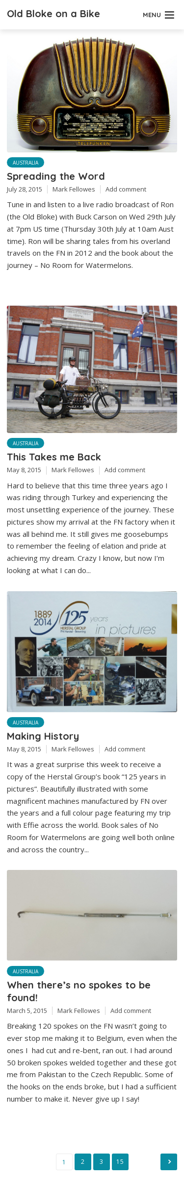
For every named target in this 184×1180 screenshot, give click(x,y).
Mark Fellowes (74, 189)
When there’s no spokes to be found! (79, 991)
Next (168, 1162)
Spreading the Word (56, 176)
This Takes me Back (54, 457)
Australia (25, 162)
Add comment (125, 189)
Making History (43, 736)
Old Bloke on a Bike (53, 13)
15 (120, 1161)
